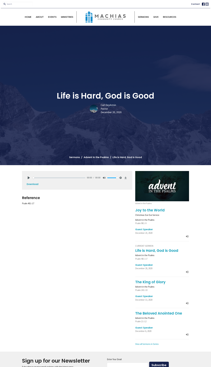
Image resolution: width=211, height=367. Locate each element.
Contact (195, 4)
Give (156, 17)
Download (32, 184)
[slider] (59, 177)
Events (52, 17)
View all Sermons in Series (147, 344)
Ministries (67, 17)
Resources (169, 17)
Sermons (143, 17)
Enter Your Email (114, 359)
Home (28, 17)
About (40, 17)
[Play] (28, 177)
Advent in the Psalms (96, 157)
